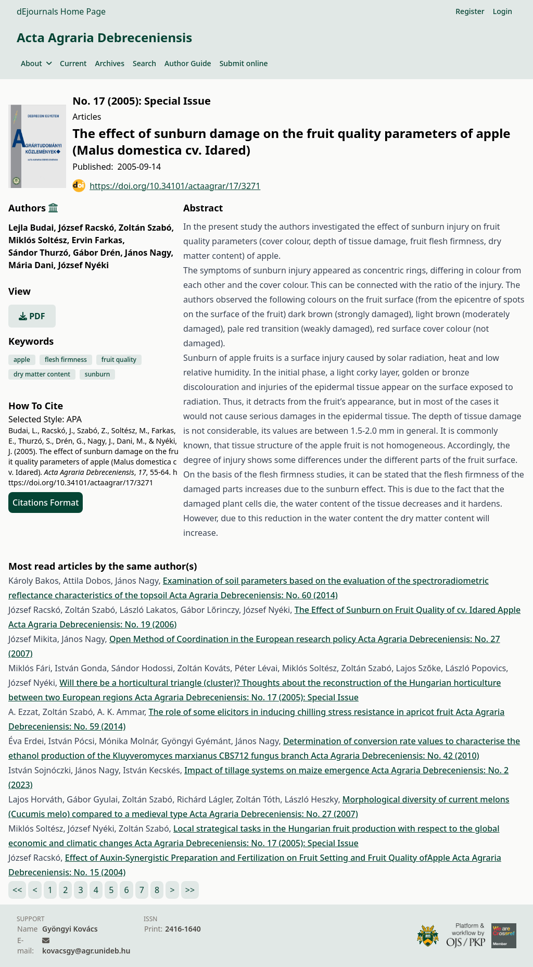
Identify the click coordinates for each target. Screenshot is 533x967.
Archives (109, 63)
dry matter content (42, 374)
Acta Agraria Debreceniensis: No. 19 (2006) (92, 624)
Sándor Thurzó (39, 252)
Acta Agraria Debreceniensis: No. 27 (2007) (273, 814)
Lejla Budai (32, 227)
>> (190, 890)
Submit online (244, 63)
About (36, 63)
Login (502, 11)
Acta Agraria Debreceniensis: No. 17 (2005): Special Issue (247, 697)
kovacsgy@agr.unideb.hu (86, 951)
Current (73, 63)
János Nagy (149, 252)
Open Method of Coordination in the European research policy (233, 639)
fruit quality (118, 359)
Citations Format (45, 502)
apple (22, 359)
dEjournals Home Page (61, 11)
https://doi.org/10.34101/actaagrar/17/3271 (166, 185)
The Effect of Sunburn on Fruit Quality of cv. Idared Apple (408, 610)
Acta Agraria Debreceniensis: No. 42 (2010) (395, 755)
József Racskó (87, 227)
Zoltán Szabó (146, 227)
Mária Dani (32, 265)
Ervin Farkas (98, 240)
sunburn (97, 374)
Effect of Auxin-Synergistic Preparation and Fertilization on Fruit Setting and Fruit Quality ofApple (258, 857)
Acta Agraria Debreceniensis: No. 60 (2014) (254, 595)
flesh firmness (66, 359)
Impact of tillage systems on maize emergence (278, 770)
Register (469, 11)
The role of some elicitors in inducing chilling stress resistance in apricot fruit (301, 712)
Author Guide (187, 63)
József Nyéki (83, 265)
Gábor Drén (98, 252)
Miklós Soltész (38, 240)
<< (17, 890)
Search (144, 63)
